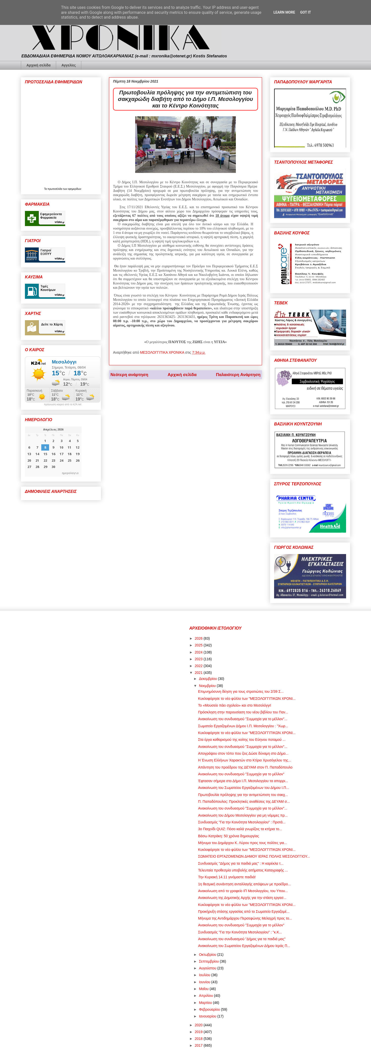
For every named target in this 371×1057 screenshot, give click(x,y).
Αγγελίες (68, 65)
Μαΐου (204, 989)
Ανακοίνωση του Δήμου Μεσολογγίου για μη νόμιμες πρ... (243, 815)
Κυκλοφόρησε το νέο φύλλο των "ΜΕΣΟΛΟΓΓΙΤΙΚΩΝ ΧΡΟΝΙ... (246, 699)
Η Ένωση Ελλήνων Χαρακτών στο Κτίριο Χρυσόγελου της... (244, 760)
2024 (199, 652)
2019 (199, 1032)
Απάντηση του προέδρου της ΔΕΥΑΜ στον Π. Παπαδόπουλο (245, 767)
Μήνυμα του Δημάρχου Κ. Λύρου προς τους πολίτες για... (242, 843)
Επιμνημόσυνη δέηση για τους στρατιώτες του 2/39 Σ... (241, 691)
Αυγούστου (208, 968)
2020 (199, 1025)
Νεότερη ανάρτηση (129, 374)
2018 (199, 1039)
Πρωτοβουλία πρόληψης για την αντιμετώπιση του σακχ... (243, 795)
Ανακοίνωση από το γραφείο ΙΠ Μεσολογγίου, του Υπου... (243, 891)
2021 (199, 673)
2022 (199, 666)
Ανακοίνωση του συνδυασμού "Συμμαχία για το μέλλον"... (242, 719)
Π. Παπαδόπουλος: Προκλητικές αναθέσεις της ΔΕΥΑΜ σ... (244, 801)
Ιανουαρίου (208, 1016)
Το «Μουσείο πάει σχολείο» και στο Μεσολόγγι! (234, 705)
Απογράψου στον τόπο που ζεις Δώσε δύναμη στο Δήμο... (243, 753)
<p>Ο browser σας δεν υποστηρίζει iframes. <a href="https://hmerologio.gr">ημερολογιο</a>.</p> (53, 451)
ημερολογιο (70, 473)
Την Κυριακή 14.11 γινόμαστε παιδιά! (227, 877)
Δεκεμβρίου (208, 679)
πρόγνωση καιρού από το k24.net (63, 404)
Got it (305, 12)
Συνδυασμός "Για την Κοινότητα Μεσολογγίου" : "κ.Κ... (240, 932)
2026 (199, 638)
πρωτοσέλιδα (55, 189)
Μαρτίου (206, 1003)
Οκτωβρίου (208, 955)
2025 (199, 645)
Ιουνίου (205, 982)
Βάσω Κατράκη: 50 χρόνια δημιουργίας (228, 836)
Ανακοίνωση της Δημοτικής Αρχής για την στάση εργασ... (242, 898)
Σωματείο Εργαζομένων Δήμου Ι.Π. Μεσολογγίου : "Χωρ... (243, 726)
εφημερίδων (74, 189)
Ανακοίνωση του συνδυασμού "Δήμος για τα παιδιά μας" (241, 939)
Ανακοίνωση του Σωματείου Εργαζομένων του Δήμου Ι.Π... (243, 788)
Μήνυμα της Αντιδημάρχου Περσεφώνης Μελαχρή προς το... (245, 918)
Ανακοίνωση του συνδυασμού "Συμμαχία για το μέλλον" (241, 774)
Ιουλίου (205, 975)
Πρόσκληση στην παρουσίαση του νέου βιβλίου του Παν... (243, 712)
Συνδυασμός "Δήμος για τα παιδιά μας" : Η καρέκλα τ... (240, 863)
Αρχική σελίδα (38, 65)
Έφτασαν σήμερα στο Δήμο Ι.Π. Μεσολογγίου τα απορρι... (243, 781)
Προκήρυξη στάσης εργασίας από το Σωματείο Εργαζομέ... (243, 911)
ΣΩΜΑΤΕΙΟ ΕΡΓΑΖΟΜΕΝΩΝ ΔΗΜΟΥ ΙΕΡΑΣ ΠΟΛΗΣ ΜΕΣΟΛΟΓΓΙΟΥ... (254, 856)
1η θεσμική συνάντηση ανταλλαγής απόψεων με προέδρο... (244, 884)
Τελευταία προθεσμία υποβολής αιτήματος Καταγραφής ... (243, 870)
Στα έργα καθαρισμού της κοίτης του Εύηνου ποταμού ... (241, 740)
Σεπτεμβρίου (209, 961)
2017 (199, 1045)
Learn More (284, 12)
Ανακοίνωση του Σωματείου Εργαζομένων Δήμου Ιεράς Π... (244, 946)
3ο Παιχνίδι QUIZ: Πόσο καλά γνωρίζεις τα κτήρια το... (240, 829)
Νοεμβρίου (208, 686)
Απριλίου (206, 996)
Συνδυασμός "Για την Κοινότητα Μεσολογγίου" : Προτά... (241, 822)
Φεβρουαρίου (210, 1009)
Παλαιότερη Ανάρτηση (238, 374)
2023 (199, 659)
